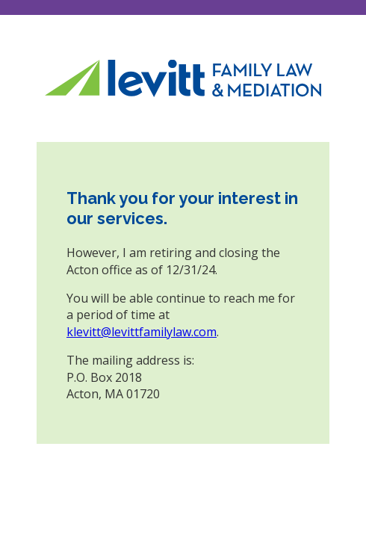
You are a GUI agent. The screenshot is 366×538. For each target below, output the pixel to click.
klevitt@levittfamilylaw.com (141, 332)
